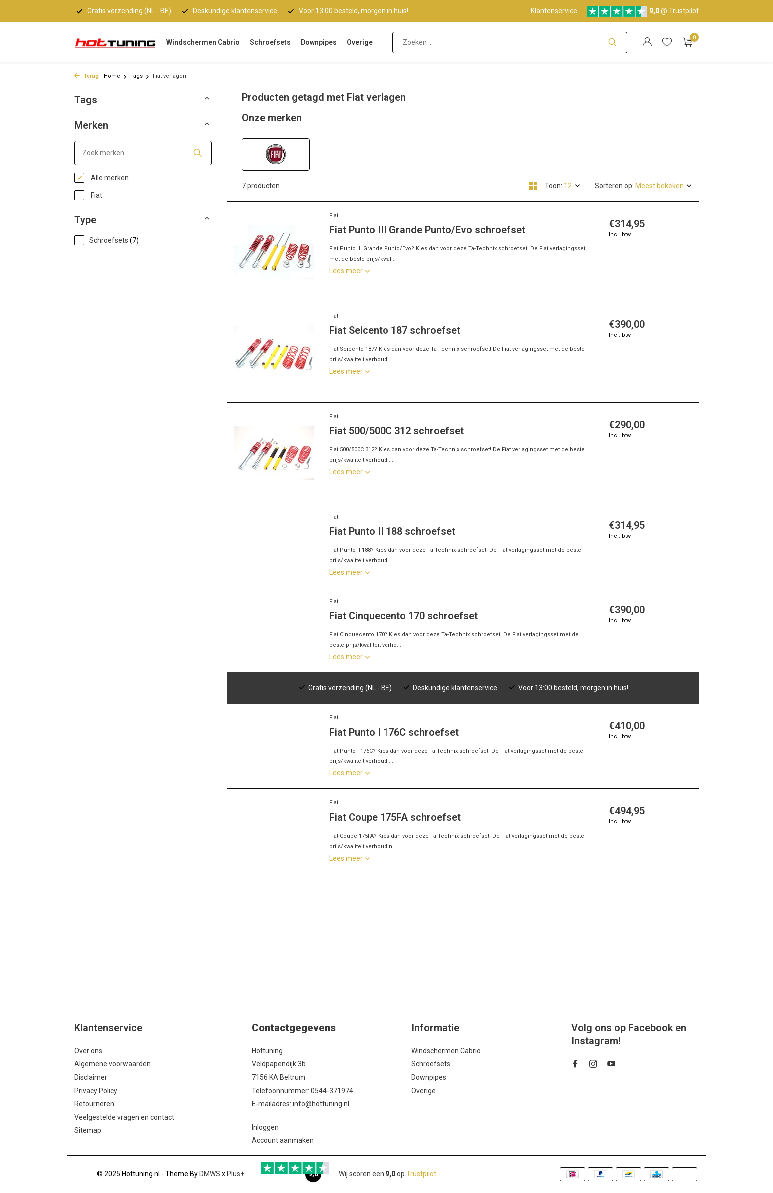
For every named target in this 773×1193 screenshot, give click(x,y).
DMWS (209, 1174)
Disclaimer (90, 1077)
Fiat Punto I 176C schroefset (394, 732)
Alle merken (101, 178)
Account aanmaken (283, 1140)
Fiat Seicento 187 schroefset (394, 330)
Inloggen (265, 1127)
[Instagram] (593, 1064)
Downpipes (319, 42)
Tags (140, 76)
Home (115, 76)
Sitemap (87, 1130)
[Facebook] (575, 1064)
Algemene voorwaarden (112, 1064)
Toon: (553, 186)
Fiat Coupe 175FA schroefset (395, 817)
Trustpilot (684, 11)
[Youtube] (611, 1064)
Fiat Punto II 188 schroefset (392, 531)
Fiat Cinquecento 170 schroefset (403, 616)
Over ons (88, 1051)
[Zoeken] (509, 42)
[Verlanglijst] (667, 42)
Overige (360, 42)
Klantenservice (554, 11)
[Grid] (533, 186)
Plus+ (235, 1174)
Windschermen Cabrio (203, 42)
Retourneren (94, 1104)
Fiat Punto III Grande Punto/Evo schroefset (427, 230)
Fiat (88, 195)
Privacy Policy (95, 1091)
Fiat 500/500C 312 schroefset (396, 431)
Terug (86, 76)
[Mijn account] (647, 42)
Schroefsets (270, 42)
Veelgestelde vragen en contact (124, 1117)
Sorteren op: (614, 186)
